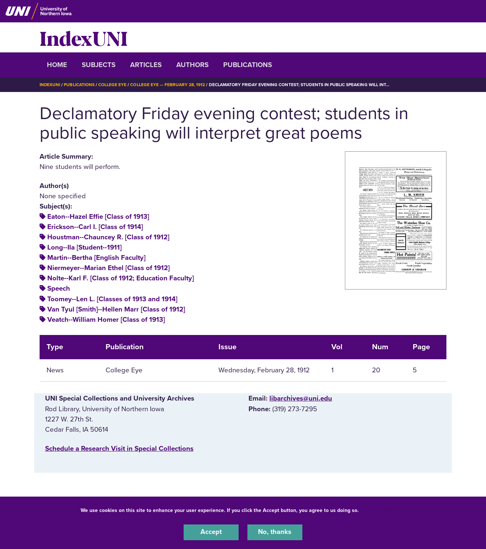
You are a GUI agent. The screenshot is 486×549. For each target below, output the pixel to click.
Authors (192, 65)
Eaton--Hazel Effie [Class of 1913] (98, 216)
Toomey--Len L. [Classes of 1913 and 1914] (112, 299)
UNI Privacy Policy (383, 510)
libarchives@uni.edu (300, 398)
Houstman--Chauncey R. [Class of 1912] (108, 237)
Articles (146, 65)
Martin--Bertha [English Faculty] (96, 258)
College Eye (113, 84)
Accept (211, 532)
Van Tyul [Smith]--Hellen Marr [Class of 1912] (116, 309)
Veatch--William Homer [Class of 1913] (106, 319)
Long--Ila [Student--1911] (84, 247)
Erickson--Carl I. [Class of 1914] (95, 226)
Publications (247, 65)
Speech (58, 288)
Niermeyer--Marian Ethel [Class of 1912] (108, 268)
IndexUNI (84, 37)
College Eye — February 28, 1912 (167, 84)
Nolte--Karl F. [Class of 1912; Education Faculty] (120, 278)
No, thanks (275, 532)
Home (57, 65)
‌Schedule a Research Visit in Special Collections (119, 448)
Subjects (98, 65)
